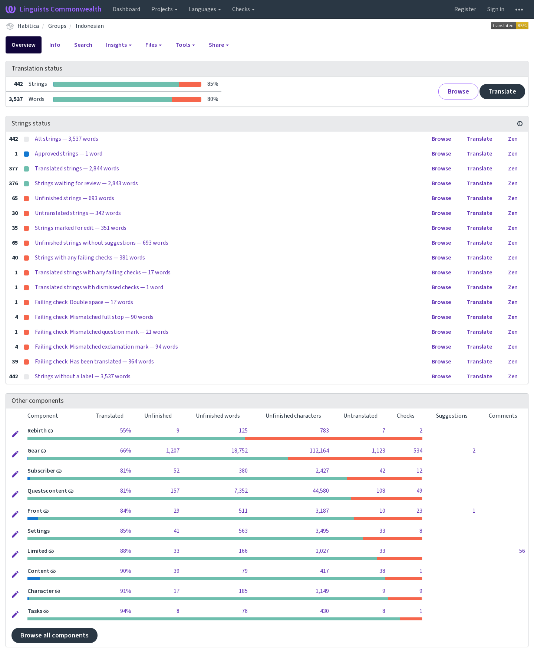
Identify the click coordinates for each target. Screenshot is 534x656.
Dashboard (126, 9)
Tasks (34, 611)
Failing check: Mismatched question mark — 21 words (101, 332)
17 (176, 591)
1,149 (322, 591)
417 (324, 571)
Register (465, 9)
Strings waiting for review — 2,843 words (86, 183)
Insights (119, 45)
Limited (37, 551)
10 (382, 511)
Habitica (28, 26)
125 (243, 431)
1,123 (378, 451)
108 (380, 491)
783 (324, 431)
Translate (502, 91)
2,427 (322, 471)
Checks (243, 9)
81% (125, 471)
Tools (185, 45)
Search (83, 45)
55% (125, 431)
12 (419, 471)
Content (38, 571)
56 (522, 551)
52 (176, 471)
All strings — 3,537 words (66, 139)
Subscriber (41, 471)
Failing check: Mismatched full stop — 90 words (94, 317)
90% (125, 571)
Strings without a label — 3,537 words (83, 376)
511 (243, 511)
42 (382, 471)
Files (153, 45)
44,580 (321, 491)
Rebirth (37, 431)
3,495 (322, 531)
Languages (205, 9)
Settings (38, 531)
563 (243, 531)
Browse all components (54, 635)
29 (176, 511)
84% (125, 511)
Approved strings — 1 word (68, 154)
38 (382, 571)
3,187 (322, 511)
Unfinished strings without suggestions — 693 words (101, 243)
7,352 (241, 491)
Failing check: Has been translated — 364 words (94, 362)
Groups (57, 26)
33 (382, 531)
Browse (458, 91)
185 (243, 591)
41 (176, 531)
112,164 (319, 451)
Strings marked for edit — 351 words (80, 228)
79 (245, 571)
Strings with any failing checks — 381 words (90, 258)
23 (419, 511)
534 (417, 451)
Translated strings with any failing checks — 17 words (103, 272)
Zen (513, 139)
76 (245, 611)
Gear (33, 451)
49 (419, 491)
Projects (164, 9)
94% (125, 611)
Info (54, 45)
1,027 (322, 551)
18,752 (239, 451)
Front (34, 511)
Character (40, 591)
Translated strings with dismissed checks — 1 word (99, 287)
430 (324, 611)
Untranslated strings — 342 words (78, 213)
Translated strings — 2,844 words (77, 168)
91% (125, 591)
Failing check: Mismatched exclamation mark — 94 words (106, 347)
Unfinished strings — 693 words (74, 198)
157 (175, 491)
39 (176, 571)
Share (219, 45)
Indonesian (90, 26)
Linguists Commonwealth (54, 9)
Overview (23, 45)
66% (125, 451)
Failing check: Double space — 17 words (84, 302)
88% (125, 551)
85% (125, 531)
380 (243, 471)
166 (243, 551)
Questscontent (47, 491)
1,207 (172, 451)
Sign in (495, 9)
